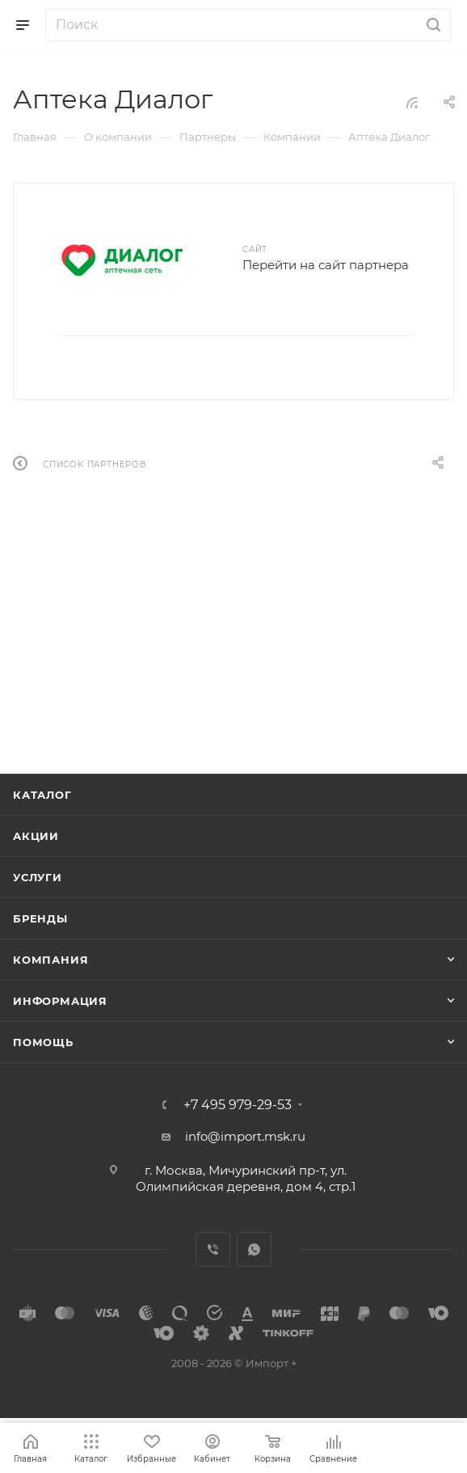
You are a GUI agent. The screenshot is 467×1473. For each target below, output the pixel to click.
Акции (36, 835)
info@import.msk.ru (245, 1136)
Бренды (40, 918)
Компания (50, 959)
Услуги (37, 877)
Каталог (42, 794)
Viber (213, 1249)
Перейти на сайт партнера (325, 264)
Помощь (43, 1042)
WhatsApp (254, 1249)
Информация (60, 1000)
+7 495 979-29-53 (237, 1105)
